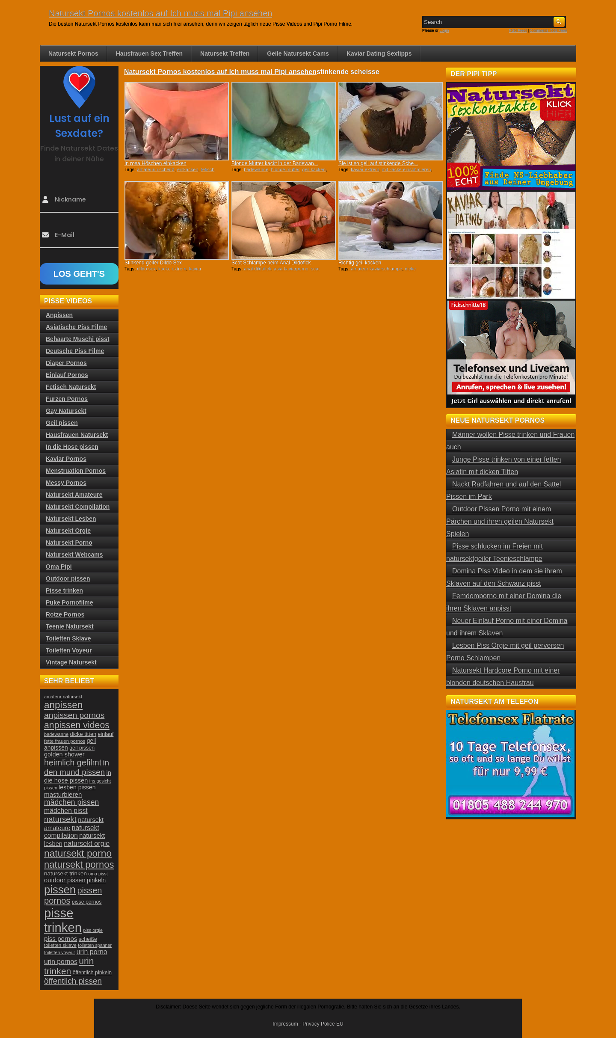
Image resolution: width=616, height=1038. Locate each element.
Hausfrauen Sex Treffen (149, 53)
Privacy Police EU (322, 1024)
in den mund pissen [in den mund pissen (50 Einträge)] (76, 767)
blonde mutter (285, 169)
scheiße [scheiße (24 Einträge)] (88, 939)
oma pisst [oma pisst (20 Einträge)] (98, 873)
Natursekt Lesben (71, 518)
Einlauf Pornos (67, 374)
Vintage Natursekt (71, 662)
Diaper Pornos (66, 362)
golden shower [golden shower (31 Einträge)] (64, 754)
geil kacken (314, 169)
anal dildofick (257, 268)
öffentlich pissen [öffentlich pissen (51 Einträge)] (73, 980)
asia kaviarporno (291, 268)
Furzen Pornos (67, 398)
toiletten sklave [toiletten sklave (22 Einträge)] (60, 945)
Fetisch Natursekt (71, 386)
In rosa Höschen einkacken (155, 163)
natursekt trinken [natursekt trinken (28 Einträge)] (65, 873)
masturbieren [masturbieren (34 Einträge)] (63, 794)
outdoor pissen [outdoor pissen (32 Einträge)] (65, 880)
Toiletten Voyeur (69, 650)
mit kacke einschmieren (406, 169)
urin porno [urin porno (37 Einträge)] (92, 951)
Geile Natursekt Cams (298, 53)
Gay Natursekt (66, 410)
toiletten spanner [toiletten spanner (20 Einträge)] (95, 945)
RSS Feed (518, 30)
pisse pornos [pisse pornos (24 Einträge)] (87, 902)
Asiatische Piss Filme (76, 326)
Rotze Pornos (65, 614)
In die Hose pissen (72, 446)
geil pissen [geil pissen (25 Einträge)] (82, 748)
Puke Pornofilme (69, 602)
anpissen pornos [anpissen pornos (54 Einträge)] (74, 715)
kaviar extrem (365, 169)
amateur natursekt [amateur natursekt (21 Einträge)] (63, 696)
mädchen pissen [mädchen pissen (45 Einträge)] (71, 802)
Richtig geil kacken (359, 263)
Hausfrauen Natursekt (77, 434)
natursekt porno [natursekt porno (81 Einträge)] (78, 853)
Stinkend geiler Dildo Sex (153, 263)
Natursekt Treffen (224, 53)
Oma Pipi (59, 566)
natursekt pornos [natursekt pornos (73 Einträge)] (79, 864)
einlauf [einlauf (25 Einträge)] (106, 734)
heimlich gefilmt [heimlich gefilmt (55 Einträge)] (72, 762)
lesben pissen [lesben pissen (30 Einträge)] (77, 787)
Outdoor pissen (68, 578)
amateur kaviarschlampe (376, 268)
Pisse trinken (64, 590)
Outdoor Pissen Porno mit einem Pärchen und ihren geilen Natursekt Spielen (500, 521)
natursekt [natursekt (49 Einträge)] (60, 819)
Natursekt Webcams (74, 554)
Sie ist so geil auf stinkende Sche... (378, 163)
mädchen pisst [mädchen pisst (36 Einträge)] (66, 810)
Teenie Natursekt (70, 626)
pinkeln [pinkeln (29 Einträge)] (96, 880)
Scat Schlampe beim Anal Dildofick (271, 263)
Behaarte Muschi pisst (78, 338)
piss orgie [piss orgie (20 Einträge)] (93, 930)
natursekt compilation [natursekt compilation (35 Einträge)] (71, 831)
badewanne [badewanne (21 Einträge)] (56, 734)
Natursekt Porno (69, 542)
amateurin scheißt (155, 169)
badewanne (256, 169)
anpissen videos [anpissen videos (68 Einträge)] (77, 725)
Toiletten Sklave (68, 638)
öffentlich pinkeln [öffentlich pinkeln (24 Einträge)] (92, 973)
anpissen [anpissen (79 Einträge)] (63, 705)
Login (444, 30)
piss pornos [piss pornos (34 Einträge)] (60, 938)
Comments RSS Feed (548, 30)
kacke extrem (172, 268)
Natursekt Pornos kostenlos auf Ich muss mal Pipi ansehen (160, 13)
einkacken (187, 169)
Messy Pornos (66, 482)
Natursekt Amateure (74, 494)
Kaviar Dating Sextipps (379, 53)
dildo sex (146, 268)
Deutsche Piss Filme (75, 350)
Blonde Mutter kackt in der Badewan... (274, 163)
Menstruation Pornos (76, 470)
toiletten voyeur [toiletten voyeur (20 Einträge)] (59, 952)
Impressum (285, 1024)
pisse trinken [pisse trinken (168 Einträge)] (63, 920)
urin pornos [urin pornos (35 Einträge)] (60, 961)
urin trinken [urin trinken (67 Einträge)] (69, 966)
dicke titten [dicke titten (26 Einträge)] (83, 734)
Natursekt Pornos (73, 53)
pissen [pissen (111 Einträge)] (60, 890)
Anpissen (59, 314)
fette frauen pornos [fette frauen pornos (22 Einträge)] (64, 741)
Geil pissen (62, 422)
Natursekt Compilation (78, 506)
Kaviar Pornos (66, 458)
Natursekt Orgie (68, 530)
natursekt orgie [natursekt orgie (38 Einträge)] (87, 843)
